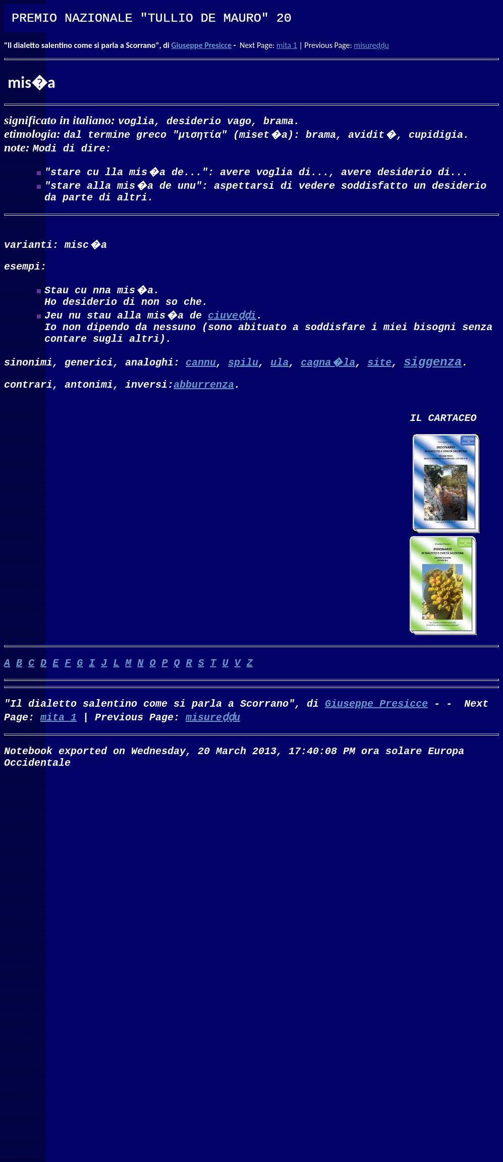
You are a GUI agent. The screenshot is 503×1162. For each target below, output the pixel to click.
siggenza (433, 374)
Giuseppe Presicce (201, 45)
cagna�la (328, 374)
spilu (243, 374)
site (379, 374)
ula (279, 374)
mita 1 (286, 45)
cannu (201, 374)
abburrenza (204, 398)
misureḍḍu (371, 45)
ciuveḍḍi (232, 323)
